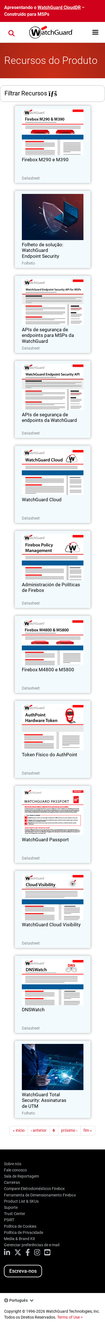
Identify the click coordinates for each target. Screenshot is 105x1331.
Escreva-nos (23, 1271)
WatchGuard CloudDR (59, 7)
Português (18, 1300)
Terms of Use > (69, 1317)
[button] (95, 32)
